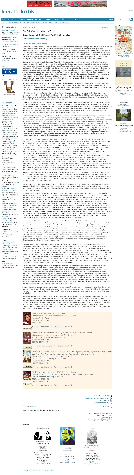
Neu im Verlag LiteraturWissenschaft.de (124, 130)
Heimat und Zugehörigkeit (10, 41)
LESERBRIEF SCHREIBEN (103, 396)
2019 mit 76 (5, 186)
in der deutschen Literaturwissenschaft (8, 264)
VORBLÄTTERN (106, 28)
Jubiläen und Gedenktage (10, 34)
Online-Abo (5, 60)
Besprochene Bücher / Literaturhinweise (35, 44)
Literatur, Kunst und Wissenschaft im (9, 244)
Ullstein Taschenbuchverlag (43, 377)
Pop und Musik (63, 22)
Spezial (22, 19)
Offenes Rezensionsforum (10, 44)
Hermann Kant (6, 117)
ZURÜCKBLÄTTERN (29, 28)
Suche (110, 19)
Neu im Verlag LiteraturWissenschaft (123, 94)
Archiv (14, 19)
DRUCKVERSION (105, 400)
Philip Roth (15, 108)
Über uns (65, 19)
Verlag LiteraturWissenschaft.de (42, 462)
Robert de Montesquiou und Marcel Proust (9, 206)
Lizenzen (96, 421)
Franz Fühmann (13, 134)
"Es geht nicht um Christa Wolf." (9, 190)
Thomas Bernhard (7, 126)
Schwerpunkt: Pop (51, 22)
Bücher (30, 19)
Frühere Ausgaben (14, 22)
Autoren (38, 19)
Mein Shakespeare (8, 115)
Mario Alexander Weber (35, 38)
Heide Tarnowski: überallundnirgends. (8, 176)
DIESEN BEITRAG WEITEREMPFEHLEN (99, 398)
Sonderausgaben (8, 103)
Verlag (130, 10)
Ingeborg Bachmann (8, 143)
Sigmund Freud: (10, 251)
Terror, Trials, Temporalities (8, 221)
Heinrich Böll (6, 110)
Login (73, 19)
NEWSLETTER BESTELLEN (102, 403)
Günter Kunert (6, 108)
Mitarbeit (56, 19)
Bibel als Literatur (10, 256)
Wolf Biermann (10, 113)
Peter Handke (13, 138)
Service (47, 19)
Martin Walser (8, 111)
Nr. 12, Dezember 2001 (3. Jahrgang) (32, 22)
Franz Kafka (5, 237)
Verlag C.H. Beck (124, 56)
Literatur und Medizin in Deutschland (9, 212)
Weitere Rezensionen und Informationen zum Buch (52, 326)
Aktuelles (6, 19)
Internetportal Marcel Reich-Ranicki (8, 148)
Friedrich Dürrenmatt (8, 120)
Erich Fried (5, 130)
